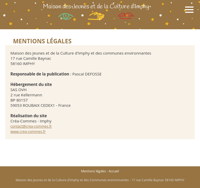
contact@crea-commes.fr (31, 126)
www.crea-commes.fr (28, 131)
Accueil (114, 171)
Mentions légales (93, 171)
